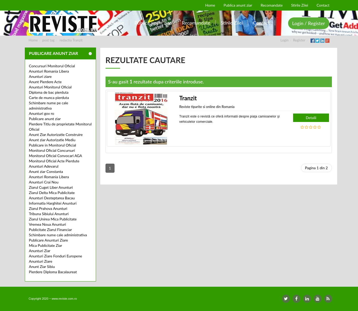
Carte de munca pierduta (49, 97)
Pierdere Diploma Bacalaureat (53, 272)
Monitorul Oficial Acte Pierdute (54, 161)
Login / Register (308, 23)
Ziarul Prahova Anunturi (48, 208)
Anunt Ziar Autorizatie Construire (56, 134)
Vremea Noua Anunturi (47, 224)
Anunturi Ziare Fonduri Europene (55, 256)
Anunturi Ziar (39, 250)
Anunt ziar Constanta (46, 171)
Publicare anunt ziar (45, 118)
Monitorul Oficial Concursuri (52, 150)
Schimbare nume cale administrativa (58, 235)
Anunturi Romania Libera (49, 71)
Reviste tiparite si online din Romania (207, 107)
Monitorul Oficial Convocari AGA (55, 155)
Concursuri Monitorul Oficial (52, 66)
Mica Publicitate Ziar (45, 245)
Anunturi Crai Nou (44, 182)
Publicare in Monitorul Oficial (52, 145)
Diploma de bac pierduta (49, 92)
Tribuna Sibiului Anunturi (49, 213)
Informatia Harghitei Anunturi (53, 203)
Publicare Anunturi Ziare (48, 240)
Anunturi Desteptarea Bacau (52, 198)
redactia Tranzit (71, 40)
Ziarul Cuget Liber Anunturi (51, 187)
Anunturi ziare (40, 76)
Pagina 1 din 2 (316, 168)
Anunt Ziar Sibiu (42, 266)
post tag (48, 40)
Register (299, 40)
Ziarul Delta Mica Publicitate (52, 192)
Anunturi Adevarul (44, 166)
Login (284, 40)
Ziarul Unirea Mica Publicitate (53, 219)
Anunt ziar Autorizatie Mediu (52, 140)
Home (33, 40)
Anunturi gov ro (41, 113)
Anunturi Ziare (40, 261)
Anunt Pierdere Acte (45, 81)
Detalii (311, 117)
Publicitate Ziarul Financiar (50, 229)
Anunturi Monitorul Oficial (50, 87)
